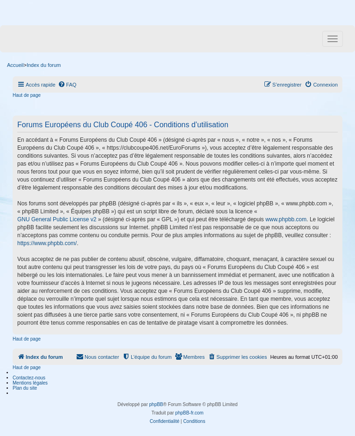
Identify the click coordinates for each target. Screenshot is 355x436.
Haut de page (27, 95)
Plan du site (25, 388)
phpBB (156, 404)
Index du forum (44, 65)
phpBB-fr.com (189, 412)
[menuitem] (67, 84)
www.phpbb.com (285, 219)
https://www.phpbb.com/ (47, 243)
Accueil (15, 65)
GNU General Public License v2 (56, 219)
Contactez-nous (29, 377)
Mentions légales (30, 382)
